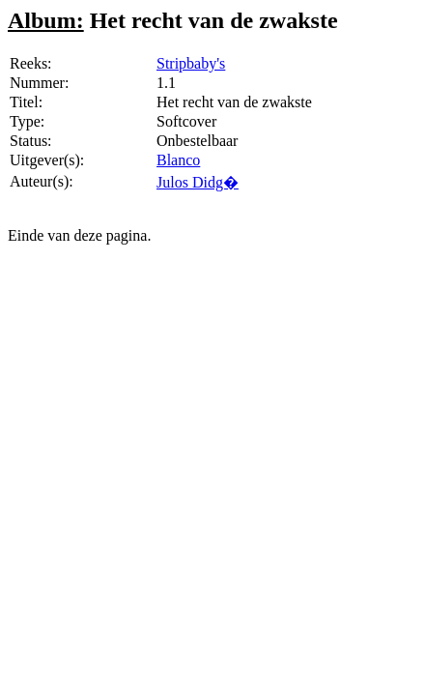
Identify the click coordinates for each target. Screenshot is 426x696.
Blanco (178, 160)
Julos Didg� (197, 182)
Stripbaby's (190, 63)
